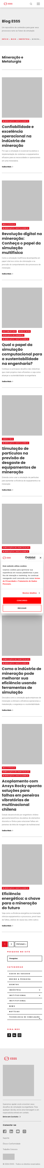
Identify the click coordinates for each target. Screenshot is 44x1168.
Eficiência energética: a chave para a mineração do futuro (21, 900)
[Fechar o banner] (40, 558)
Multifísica (9, 224)
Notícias (14, 1012)
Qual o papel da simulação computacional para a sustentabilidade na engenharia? (22, 354)
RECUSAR (22, 608)
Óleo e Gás (24, 331)
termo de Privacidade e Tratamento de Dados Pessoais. (21, 581)
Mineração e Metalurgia (16, 121)
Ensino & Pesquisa (20, 979)
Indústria (24, 39)
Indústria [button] (15, 990)
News (12, 1006)
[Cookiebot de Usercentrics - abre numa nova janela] (26, 557)
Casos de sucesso (19, 974)
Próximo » (21, 944)
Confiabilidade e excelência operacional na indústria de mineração (18, 136)
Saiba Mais (7, 167)
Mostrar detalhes (30, 593)
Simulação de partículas (16, 547)
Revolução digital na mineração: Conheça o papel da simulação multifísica (22, 243)
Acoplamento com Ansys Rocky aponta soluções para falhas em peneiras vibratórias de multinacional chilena (22, 795)
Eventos (14, 985)
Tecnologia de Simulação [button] (24, 1017)
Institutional (17, 1001)
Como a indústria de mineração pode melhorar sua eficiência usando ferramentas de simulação (21, 680)
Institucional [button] (17, 995)
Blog (13, 39)
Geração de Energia (13, 335)
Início (5, 39)
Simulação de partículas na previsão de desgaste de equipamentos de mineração (19, 460)
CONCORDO (22, 600)
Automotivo (9, 331)
